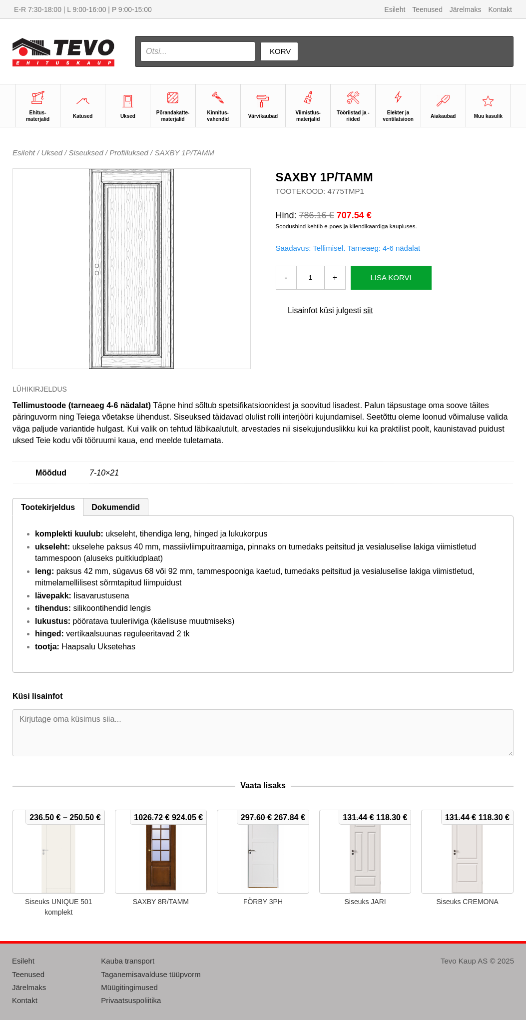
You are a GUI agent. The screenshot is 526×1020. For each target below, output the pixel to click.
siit (368, 310)
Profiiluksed (128, 152)
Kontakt (500, 9)
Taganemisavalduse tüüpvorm (150, 974)
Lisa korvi (391, 277)
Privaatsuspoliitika (131, 1000)
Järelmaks (466, 9)
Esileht (394, 9)
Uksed (52, 152)
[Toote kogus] (311, 278)
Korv (280, 51)
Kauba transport (127, 961)
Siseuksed (86, 152)
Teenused (427, 9)
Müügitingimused (129, 987)
